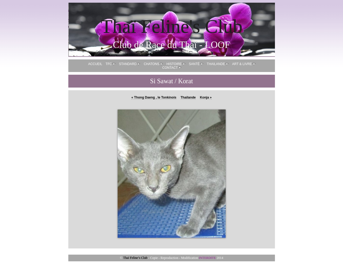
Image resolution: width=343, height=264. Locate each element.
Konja (206, 97)
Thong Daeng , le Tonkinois (153, 97)
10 (195, 242)
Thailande (188, 97)
